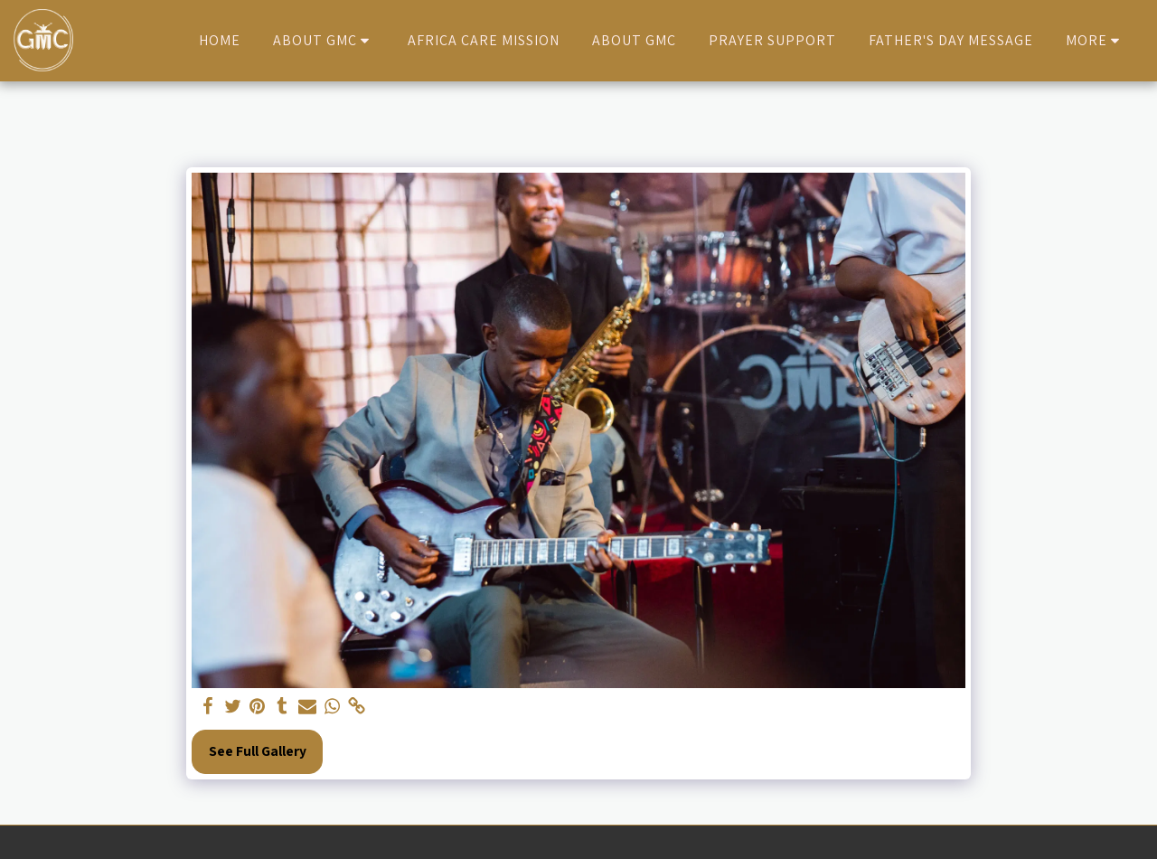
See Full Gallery (257, 750)
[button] (324, 40)
